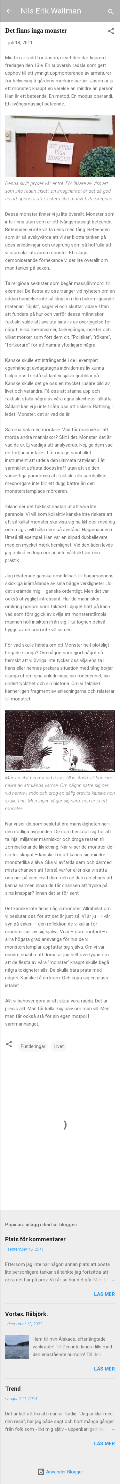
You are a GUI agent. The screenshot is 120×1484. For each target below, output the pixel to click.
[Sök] (111, 13)
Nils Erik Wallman (50, 10)
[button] (111, 32)
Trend (13, 1388)
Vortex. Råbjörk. (26, 1314)
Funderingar (33, 1046)
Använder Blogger (60, 1472)
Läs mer (104, 1294)
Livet (59, 1046)
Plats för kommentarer (35, 1239)
